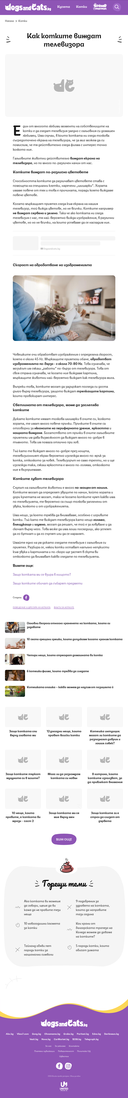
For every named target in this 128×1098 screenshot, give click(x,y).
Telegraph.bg (91, 1039)
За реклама (60, 1045)
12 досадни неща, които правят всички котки (64, 733)
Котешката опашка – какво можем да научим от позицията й (70, 687)
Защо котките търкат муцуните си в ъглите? (23, 775)
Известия (64, 1056)
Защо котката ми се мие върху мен (64, 814)
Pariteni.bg (83, 1033)
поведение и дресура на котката (31, 607)
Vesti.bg (34, 1039)
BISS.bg (76, 1039)
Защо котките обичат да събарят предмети (47, 582)
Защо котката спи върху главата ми (23, 733)
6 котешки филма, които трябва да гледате (58, 671)
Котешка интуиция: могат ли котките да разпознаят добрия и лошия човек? (105, 737)
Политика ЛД (83, 1051)
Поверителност (66, 1051)
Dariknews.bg (111, 1033)
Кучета (63, 6)
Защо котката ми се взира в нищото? (42, 574)
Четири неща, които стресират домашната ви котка (65, 655)
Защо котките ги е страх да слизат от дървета (105, 816)
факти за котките (64, 607)
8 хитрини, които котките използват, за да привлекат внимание (105, 777)
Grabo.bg (69, 1033)
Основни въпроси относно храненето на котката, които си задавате (68, 625)
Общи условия (75, 1076)
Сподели (21, 597)
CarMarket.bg (61, 1039)
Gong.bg (36, 1033)
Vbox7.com (23, 1033)
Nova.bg (46, 1039)
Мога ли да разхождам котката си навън (64, 775)
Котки (81, 6)
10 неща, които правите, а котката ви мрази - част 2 (23, 816)
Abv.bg (10, 1033)
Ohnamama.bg (52, 1033)
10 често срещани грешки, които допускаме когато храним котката (74, 639)
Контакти (74, 1045)
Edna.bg (96, 1033)
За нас (48, 1045)
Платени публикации (44, 1051)
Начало (9, 20)
